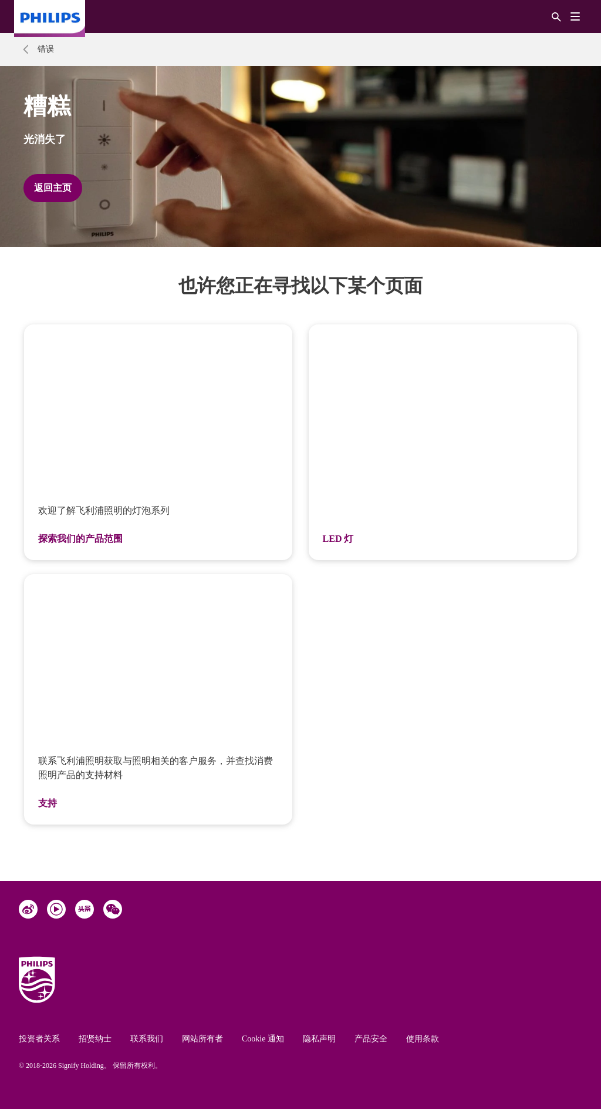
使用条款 (422, 1038)
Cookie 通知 (263, 1038)
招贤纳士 (95, 1038)
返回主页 (53, 188)
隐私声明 (319, 1038)
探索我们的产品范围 (80, 539)
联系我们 (146, 1038)
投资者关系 (39, 1038)
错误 (46, 49)
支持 (47, 803)
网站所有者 (202, 1038)
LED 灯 (338, 539)
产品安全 (370, 1038)
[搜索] (556, 16)
